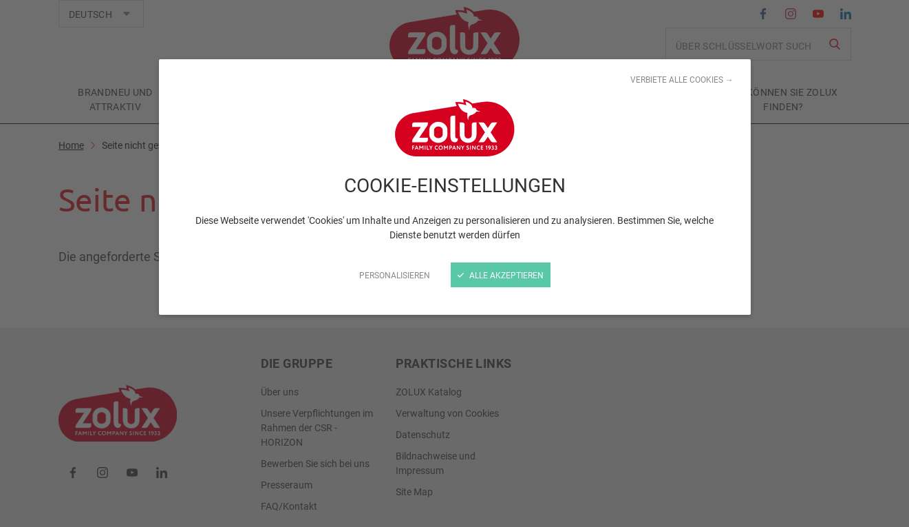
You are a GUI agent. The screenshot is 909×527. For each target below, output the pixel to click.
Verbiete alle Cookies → (682, 79)
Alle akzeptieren (501, 274)
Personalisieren (394, 274)
